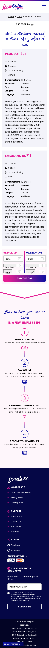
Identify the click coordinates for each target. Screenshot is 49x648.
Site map (14, 531)
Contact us (15, 521)
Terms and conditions (20, 492)
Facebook (15, 545)
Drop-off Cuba (17, 516)
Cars (19, 16)
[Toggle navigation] (43, 7)
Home (11, 16)
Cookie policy (16, 502)
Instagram (15, 550)
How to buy (15, 526)
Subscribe (24, 606)
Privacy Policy (16, 497)
